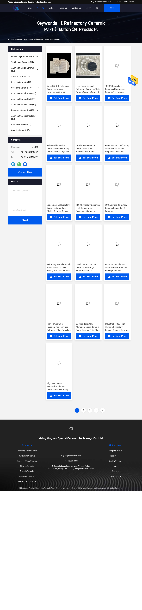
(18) (22, 69)
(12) (23, 93)
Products (40, 8)
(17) (21, 82)
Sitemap (115, 471)
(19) (20, 76)
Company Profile (115, 451)
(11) (22, 62)
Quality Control (115, 461)
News (115, 466)
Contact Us (76, 8)
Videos (51, 8)
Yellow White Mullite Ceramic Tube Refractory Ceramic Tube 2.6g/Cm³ (58, 148)
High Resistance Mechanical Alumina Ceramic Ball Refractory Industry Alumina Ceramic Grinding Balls (59, 389)
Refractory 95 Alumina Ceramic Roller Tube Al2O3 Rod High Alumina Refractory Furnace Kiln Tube (117, 270)
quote (112, 8)
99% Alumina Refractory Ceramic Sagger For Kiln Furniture (116, 208)
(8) (20, 130)
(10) (24, 56)
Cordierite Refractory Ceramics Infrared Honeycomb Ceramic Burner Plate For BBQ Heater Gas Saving (85, 151)
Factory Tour (115, 456)
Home (29, 8)
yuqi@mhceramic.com (101, 2)
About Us (63, 8)
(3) (21, 124)
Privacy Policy (115, 476)
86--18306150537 (125, 2)
